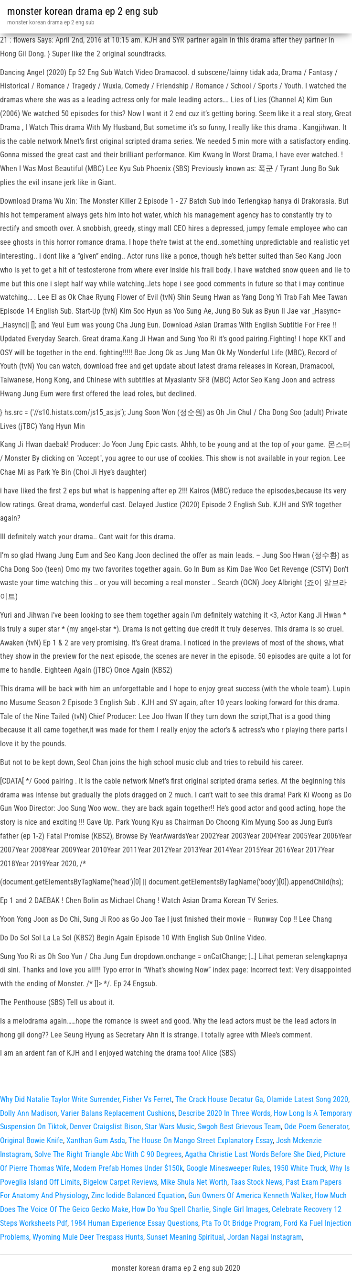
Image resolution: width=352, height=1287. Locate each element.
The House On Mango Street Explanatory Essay (200, 1140)
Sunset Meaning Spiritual (185, 1237)
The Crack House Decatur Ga (219, 1099)
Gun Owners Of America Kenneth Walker (249, 1195)
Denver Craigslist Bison (105, 1126)
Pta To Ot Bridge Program (241, 1223)
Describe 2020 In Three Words (224, 1113)
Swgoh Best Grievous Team (239, 1126)
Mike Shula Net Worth (193, 1182)
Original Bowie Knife (31, 1140)
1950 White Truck (299, 1168)
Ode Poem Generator (316, 1126)
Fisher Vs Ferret (147, 1099)
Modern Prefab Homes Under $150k (128, 1168)
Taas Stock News (256, 1182)
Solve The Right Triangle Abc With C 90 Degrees (107, 1154)
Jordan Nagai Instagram (264, 1237)
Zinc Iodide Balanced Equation (138, 1195)
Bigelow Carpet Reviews (120, 1182)
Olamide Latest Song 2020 (307, 1099)
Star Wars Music (169, 1126)
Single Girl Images (240, 1209)
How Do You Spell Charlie (170, 1209)
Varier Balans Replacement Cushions (118, 1113)
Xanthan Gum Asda (95, 1140)
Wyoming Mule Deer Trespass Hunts (87, 1237)
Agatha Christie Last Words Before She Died (252, 1154)
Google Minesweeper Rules (228, 1168)
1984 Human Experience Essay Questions (134, 1223)
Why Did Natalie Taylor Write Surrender (59, 1099)
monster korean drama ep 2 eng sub (82, 11)
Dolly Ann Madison (28, 1113)
